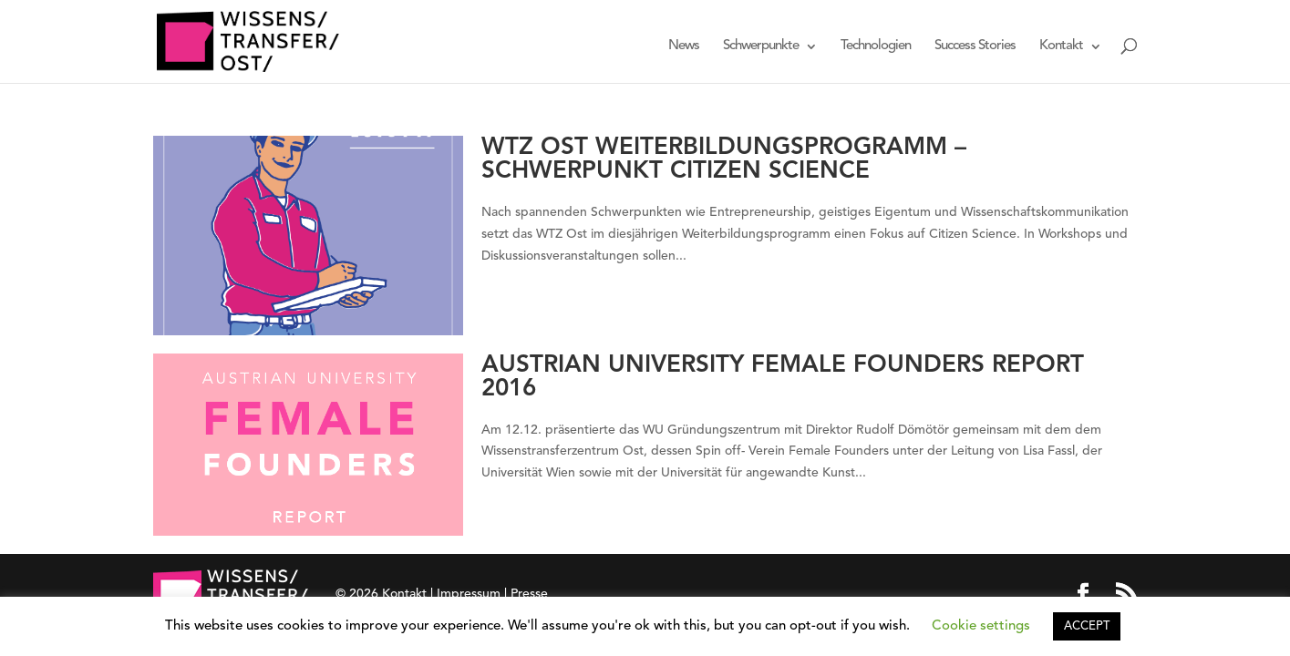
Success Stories (975, 46)
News (683, 46)
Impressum (469, 594)
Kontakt (1061, 46)
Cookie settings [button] (981, 626)
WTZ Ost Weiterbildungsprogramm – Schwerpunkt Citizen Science (723, 159)
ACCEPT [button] (1086, 626)
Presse (529, 594)
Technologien (876, 46)
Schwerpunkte (761, 46)
